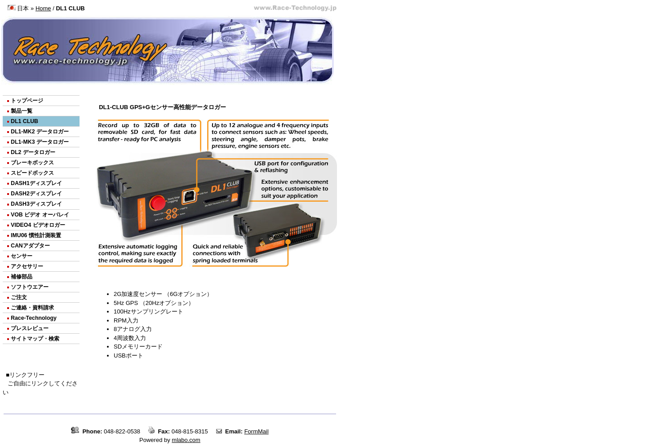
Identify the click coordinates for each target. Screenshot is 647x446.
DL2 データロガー (33, 152)
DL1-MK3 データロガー (40, 142)
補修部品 (21, 277)
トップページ (27, 100)
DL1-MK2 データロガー (40, 131)
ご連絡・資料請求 (32, 308)
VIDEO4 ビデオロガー (38, 225)
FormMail (256, 431)
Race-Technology (34, 318)
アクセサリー (27, 266)
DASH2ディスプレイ (36, 193)
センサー (21, 256)
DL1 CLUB (24, 121)
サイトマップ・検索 (35, 339)
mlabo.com (186, 440)
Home (43, 8)
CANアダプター (30, 246)
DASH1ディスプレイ (36, 183)
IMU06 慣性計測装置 (36, 235)
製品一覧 (21, 111)
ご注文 (19, 297)
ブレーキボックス (32, 162)
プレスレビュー (30, 328)
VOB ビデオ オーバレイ (40, 215)
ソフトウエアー (30, 287)
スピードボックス (32, 173)
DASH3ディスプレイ (36, 204)
